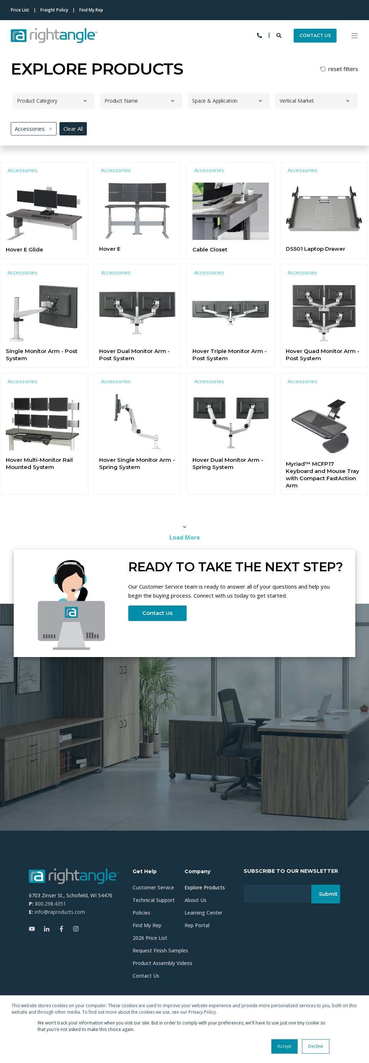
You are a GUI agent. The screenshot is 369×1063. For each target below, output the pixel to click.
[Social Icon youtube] (34, 929)
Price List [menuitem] (20, 10)
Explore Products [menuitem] (204, 887)
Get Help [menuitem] (145, 872)
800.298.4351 (50, 903)
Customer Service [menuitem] (153, 887)
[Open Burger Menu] (354, 36)
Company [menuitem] (197, 872)
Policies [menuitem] (141, 912)
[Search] (279, 34)
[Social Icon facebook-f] (61, 929)
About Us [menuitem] (195, 900)
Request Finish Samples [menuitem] (160, 950)
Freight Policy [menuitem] (54, 10)
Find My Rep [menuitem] (91, 10)
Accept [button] (284, 1046)
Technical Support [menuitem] (154, 900)
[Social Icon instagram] (73, 929)
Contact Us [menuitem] (146, 975)
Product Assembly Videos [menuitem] (162, 963)
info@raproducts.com (60, 911)
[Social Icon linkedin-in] (46, 929)
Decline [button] (315, 1046)
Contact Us (157, 612)
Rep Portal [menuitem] (196, 925)
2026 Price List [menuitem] (150, 937)
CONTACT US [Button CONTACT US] (315, 35)
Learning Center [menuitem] (203, 912)
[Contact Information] (259, 34)
